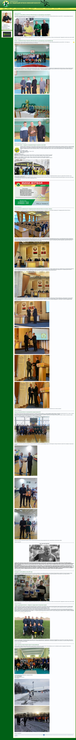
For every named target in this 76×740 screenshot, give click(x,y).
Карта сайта (40, 738)
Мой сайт (43, 738)
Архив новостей (17, 13)
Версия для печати (47, 738)
